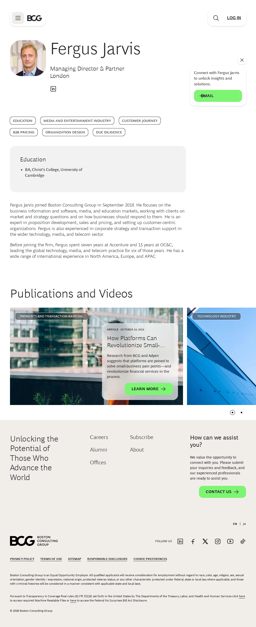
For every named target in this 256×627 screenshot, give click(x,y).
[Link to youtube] (230, 541)
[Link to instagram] (217, 541)
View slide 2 (241, 412)
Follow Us (163, 541)
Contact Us (222, 492)
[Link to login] (234, 18)
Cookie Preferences (150, 559)
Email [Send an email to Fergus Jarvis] (218, 96)
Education (22, 121)
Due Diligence (109, 132)
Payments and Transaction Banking (51, 316)
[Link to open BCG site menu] (18, 18)
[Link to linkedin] (180, 541)
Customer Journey (140, 121)
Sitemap (74, 559)
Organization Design (65, 132)
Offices (98, 462)
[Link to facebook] (193, 541)
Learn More (149, 389)
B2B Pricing (23, 132)
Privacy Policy (22, 559)
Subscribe (141, 437)
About (137, 450)
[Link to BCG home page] (34, 18)
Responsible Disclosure (107, 559)
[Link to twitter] (205, 541)
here (242, 596)
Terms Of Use (51, 559)
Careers (99, 437)
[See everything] (242, 60)
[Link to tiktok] (243, 541)
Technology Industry (216, 316)
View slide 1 (232, 412)
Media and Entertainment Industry (77, 121)
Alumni (98, 450)
